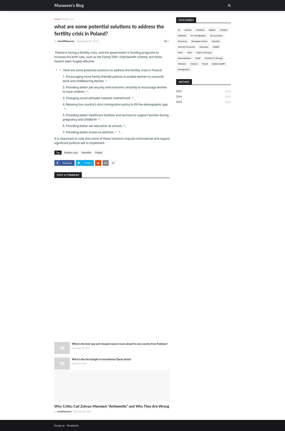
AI (179, 30)
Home (57, 19)
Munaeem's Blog (69, 5)
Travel (205, 63)
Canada (223, 30)
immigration (183, 69)
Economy (182, 41)
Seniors (194, 63)
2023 (203, 102)
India (180, 52)
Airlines (188, 30)
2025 (203, 91)
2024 (203, 97)
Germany (204, 46)
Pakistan (182, 63)
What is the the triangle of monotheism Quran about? (101, 359)
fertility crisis (68, 19)
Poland (98, 152)
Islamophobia (184, 58)
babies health (218, 63)
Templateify (73, 425)
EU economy (216, 35)
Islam (189, 52)
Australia (200, 30)
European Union (199, 41)
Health (216, 46)
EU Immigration (198, 35)
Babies (212, 30)
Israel (197, 58)
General (215, 41)
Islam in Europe (204, 52)
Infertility (86, 152)
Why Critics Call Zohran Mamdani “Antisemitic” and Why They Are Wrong (111, 406)
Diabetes (182, 35)
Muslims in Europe (214, 58)
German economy (186, 46)
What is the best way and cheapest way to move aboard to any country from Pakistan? (120, 343)
